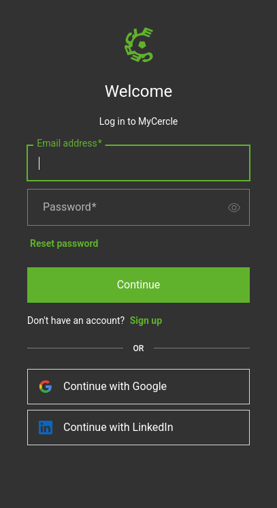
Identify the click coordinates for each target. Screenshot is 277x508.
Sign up (146, 320)
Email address (69, 143)
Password (70, 207)
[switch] (234, 207)
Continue (139, 284)
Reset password (64, 243)
